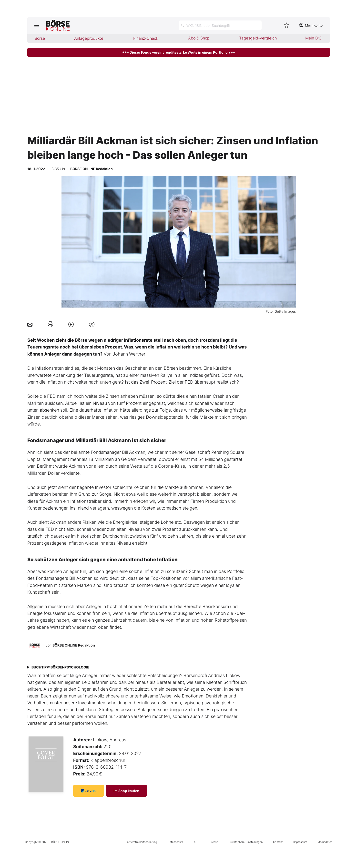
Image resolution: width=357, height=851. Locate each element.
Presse (214, 842)
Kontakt (278, 842)
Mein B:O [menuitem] (313, 38)
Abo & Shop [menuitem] (199, 38)
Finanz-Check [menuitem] (145, 38)
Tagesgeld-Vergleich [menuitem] (258, 38)
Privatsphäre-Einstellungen (246, 842)
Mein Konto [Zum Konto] (311, 25)
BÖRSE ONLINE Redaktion (73, 645)
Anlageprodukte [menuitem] (88, 38)
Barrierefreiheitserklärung (141, 842)
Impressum (300, 842)
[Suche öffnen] (220, 25)
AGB (196, 842)
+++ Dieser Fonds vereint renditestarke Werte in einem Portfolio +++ (178, 52)
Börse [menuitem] (40, 38)
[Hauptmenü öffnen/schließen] (36, 25)
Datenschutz (175, 842)
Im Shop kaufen (126, 791)
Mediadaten (324, 842)
